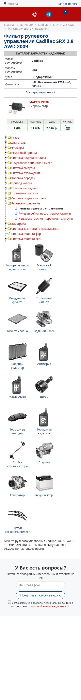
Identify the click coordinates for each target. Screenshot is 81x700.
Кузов (15, 137)
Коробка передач (23, 178)
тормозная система (24, 193)
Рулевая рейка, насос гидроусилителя (45, 213)
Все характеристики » (40, 92)
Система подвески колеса (29, 198)
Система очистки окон (26, 239)
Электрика (18, 223)
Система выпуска (23, 168)
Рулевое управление (25, 203)
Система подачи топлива (28, 158)
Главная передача (23, 188)
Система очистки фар (26, 234)
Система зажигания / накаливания (35, 229)
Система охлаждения (25, 173)
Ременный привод (24, 153)
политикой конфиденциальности (49, 606)
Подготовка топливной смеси (31, 163)
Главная (9, 25)
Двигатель (18, 142)
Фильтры (17, 148)
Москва (13, 4)
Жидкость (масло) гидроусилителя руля (46, 218)
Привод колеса (21, 183)
